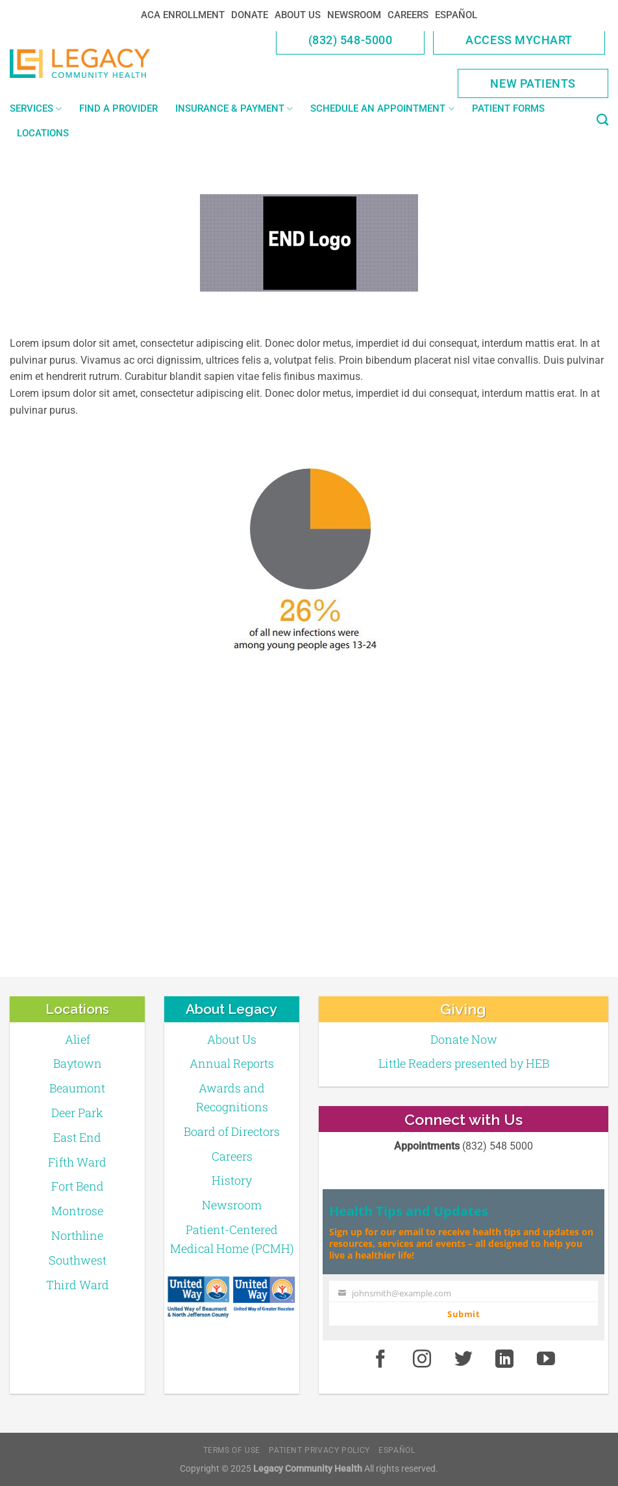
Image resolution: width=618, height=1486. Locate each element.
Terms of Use (231, 1450)
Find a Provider (118, 108)
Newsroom (354, 15)
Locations (43, 133)
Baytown (77, 1063)
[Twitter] (463, 1359)
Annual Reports (232, 1063)
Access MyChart (519, 40)
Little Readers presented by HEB (463, 1063)
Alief (77, 1039)
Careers (408, 15)
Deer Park (77, 1112)
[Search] (602, 120)
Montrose (77, 1210)
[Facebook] (380, 1359)
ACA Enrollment (183, 15)
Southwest (77, 1260)
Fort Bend (77, 1186)
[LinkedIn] (505, 1359)
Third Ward (77, 1284)
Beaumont (77, 1088)
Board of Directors (232, 1131)
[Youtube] (546, 1359)
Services (36, 109)
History (232, 1180)
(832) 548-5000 (350, 40)
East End (77, 1137)
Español (456, 15)
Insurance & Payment (234, 109)
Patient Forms (508, 108)
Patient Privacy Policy (319, 1450)
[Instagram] (422, 1359)
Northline (77, 1235)
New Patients (533, 83)
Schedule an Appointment (382, 109)
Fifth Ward (77, 1162)
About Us (298, 15)
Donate (249, 15)
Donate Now (463, 1039)
